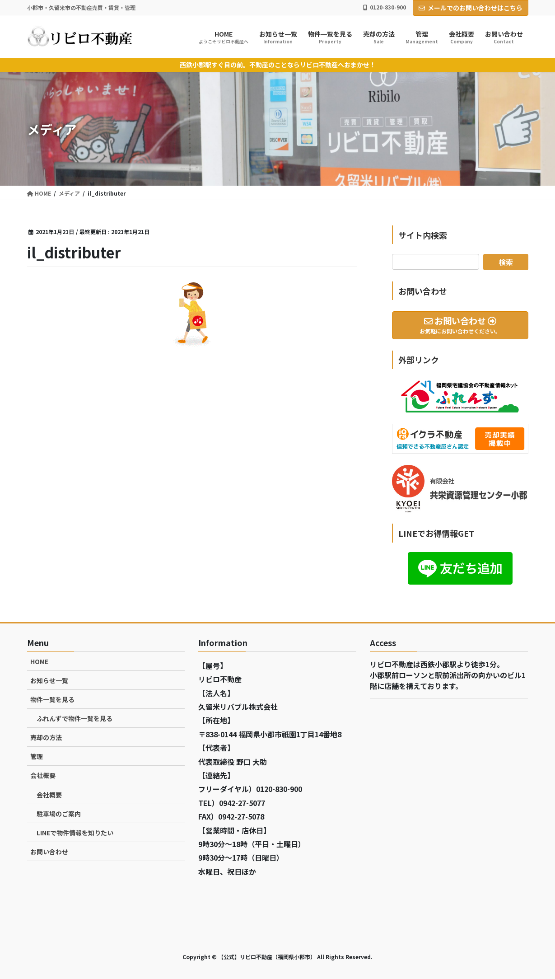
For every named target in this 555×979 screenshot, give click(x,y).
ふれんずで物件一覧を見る (74, 718)
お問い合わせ (49, 851)
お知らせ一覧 (49, 680)
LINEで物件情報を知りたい (75, 832)
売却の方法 (46, 737)
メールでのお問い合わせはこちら (470, 7)
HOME (39, 661)
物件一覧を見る (52, 699)
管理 (36, 756)
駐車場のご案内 (59, 813)
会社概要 (43, 775)
